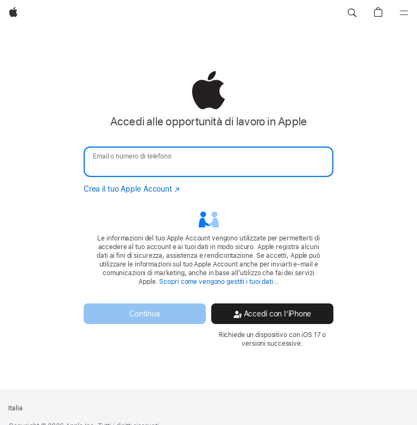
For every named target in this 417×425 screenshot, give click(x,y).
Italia (15, 408)
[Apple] (13, 13)
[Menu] (404, 13)
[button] (352, 13)
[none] (208, 209)
